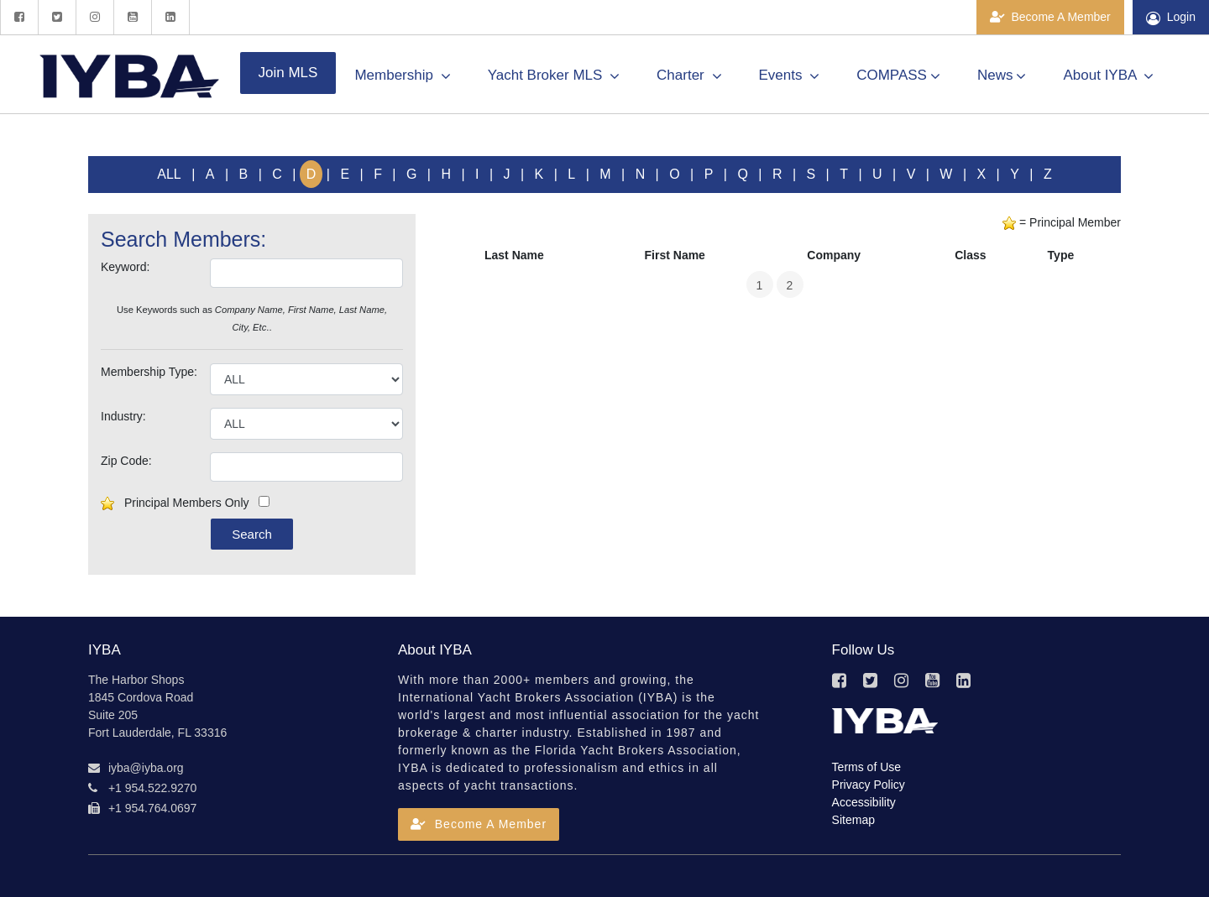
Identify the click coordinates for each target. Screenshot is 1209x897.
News (1002, 75)
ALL (169, 174)
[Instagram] (94, 17)
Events (789, 75)
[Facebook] (19, 17)
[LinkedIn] (170, 17)
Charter (689, 75)
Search (252, 534)
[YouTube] (132, 17)
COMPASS (898, 75)
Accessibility (864, 802)
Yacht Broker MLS (554, 75)
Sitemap (853, 820)
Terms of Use (866, 767)
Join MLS (288, 73)
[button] (478, 824)
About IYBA (1108, 75)
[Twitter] (57, 17)
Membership (402, 75)
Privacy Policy (868, 784)
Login (1171, 17)
